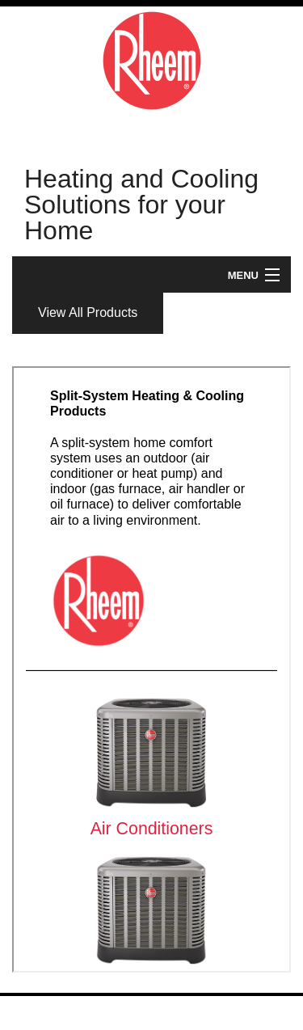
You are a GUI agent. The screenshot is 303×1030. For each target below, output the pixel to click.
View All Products (87, 312)
